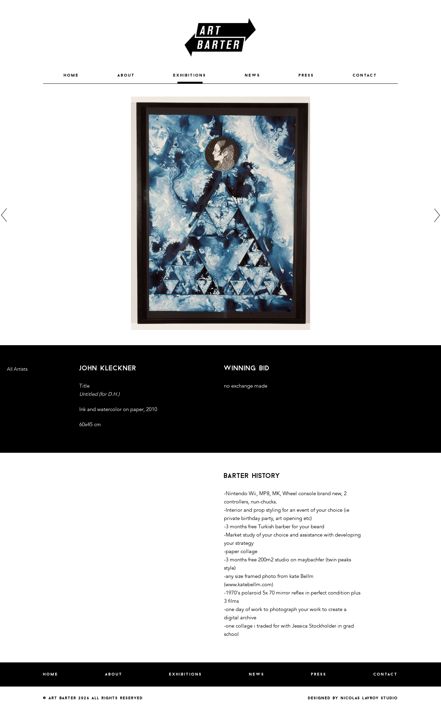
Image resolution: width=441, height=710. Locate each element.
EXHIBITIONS (189, 75)
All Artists (17, 369)
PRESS (306, 75)
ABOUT (126, 75)
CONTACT (365, 75)
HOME (71, 75)
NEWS (252, 75)
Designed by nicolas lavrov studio (353, 698)
